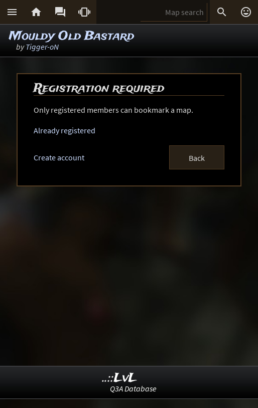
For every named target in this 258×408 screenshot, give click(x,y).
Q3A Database (133, 388)
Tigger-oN (42, 47)
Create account (59, 157)
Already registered (64, 130)
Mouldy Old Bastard (71, 36)
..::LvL (120, 378)
